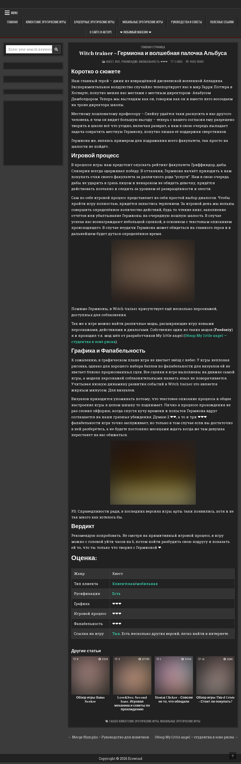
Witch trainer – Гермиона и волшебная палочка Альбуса (153, 53)
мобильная (147, 583)
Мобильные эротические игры (143, 22)
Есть (116, 593)
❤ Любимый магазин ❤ (135, 32)
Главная (12, 22)
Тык (116, 633)
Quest (110, 62)
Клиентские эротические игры (46, 22)
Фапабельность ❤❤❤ (153, 62)
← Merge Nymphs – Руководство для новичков (108, 737)
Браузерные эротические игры (94, 22)
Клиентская (123, 583)
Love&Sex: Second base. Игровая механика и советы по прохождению (132, 704)
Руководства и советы (186, 22)
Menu (14, 12)
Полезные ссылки (222, 22)
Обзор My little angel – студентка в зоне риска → (196, 737)
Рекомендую (129, 62)
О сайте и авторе (101, 32)
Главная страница (153, 47)
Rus (117, 62)
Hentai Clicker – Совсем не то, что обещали (174, 700)
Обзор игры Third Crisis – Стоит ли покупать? (215, 700)
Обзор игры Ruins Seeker (90, 700)
